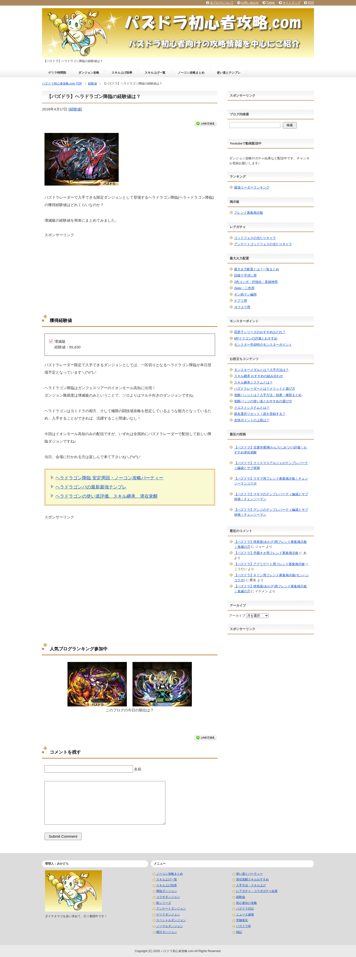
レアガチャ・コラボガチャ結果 (257, 891)
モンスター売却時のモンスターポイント (263, 344)
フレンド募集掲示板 (248, 212)
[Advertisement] (129, 272)
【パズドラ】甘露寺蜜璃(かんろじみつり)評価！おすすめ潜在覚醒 (270, 450)
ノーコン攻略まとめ (191, 72)
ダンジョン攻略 (88, 72)
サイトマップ (291, 2)
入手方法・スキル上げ (251, 885)
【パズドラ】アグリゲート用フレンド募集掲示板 (269, 564)
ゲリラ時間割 (57, 72)
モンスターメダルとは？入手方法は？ (261, 370)
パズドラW (243, 926)
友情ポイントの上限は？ (251, 420)
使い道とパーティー (249, 873)
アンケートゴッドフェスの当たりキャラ (263, 244)
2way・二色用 (244, 288)
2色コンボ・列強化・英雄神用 (256, 282)
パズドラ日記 (245, 908)
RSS (311, 2)
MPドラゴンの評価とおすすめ (256, 338)
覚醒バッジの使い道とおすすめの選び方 (263, 401)
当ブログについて (222, 2)
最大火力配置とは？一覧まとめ (256, 269)
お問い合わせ (250, 2)
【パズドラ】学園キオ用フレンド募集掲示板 (266, 553)
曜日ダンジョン (166, 932)
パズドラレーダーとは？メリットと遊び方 (264, 388)
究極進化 (242, 920)
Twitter (270, 2)
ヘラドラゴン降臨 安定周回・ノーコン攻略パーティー (109, 477)
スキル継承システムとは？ (253, 382)
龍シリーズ (163, 903)
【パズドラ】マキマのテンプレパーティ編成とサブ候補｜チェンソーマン (271, 496)
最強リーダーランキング (251, 187)
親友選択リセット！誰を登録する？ (260, 414)
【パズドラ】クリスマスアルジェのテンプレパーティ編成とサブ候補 (271, 465)
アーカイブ (237, 615)
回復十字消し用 (245, 275)
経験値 (75, 109)
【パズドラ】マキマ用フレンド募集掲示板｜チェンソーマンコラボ (271, 481)
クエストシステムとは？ (251, 407)
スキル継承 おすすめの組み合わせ (258, 376)
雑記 (239, 932)
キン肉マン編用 (245, 294)
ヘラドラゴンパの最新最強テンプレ (91, 487)
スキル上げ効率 (121, 72)
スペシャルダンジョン (171, 920)
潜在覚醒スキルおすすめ (252, 879)
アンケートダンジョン (171, 908)
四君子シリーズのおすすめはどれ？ (260, 332)
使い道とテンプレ (229, 72)
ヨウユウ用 (242, 307)
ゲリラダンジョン (168, 914)
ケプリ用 (240, 300)
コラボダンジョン (168, 897)
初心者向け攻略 (246, 903)
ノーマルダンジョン (169, 926)
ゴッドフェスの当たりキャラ (255, 238)
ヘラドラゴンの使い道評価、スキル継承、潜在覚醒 (106, 496)
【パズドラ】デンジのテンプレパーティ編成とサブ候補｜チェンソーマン (271, 512)
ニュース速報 (245, 914)
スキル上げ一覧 (155, 72)
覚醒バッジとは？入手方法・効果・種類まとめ (268, 395)
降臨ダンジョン (166, 891)
